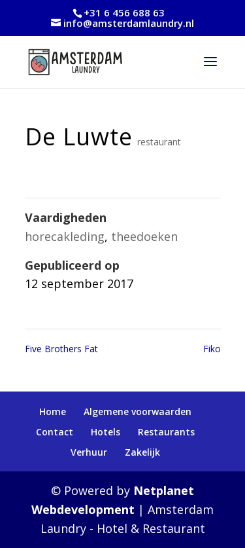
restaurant (159, 142)
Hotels (105, 432)
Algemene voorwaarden (137, 411)
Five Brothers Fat (61, 348)
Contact (54, 432)
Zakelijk (142, 452)
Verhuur (89, 452)
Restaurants (166, 432)
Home (52, 411)
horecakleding (65, 236)
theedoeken (144, 236)
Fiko (212, 348)
